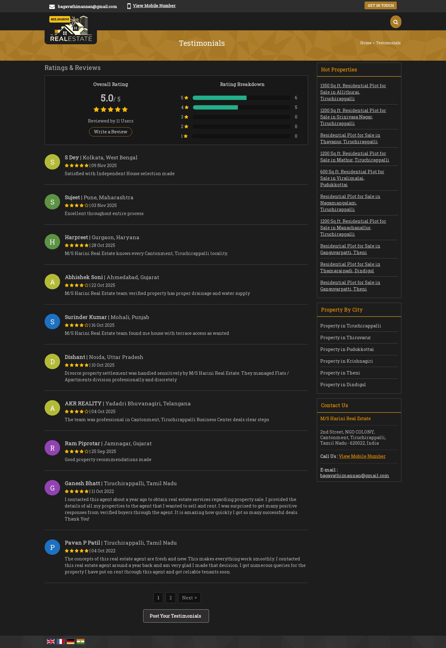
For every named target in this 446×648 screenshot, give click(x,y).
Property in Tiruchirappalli (350, 326)
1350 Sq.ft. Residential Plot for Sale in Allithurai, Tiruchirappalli (353, 92)
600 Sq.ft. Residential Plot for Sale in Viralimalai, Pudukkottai (352, 178)
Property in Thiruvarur (345, 337)
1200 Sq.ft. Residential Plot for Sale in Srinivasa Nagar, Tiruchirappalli (353, 116)
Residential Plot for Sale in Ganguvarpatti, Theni (350, 249)
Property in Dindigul (343, 384)
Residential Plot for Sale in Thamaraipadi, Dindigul (350, 267)
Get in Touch (381, 5)
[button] (154, 5)
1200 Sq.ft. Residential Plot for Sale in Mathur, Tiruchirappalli (354, 156)
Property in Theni (340, 373)
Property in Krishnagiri (346, 361)
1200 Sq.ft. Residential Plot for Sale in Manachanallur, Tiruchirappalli (353, 227)
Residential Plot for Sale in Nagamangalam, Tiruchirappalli (350, 202)
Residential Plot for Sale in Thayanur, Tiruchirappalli (350, 138)
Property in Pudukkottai (347, 349)
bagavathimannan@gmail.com (87, 6)
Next (189, 597)
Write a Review (110, 132)
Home (366, 42)
